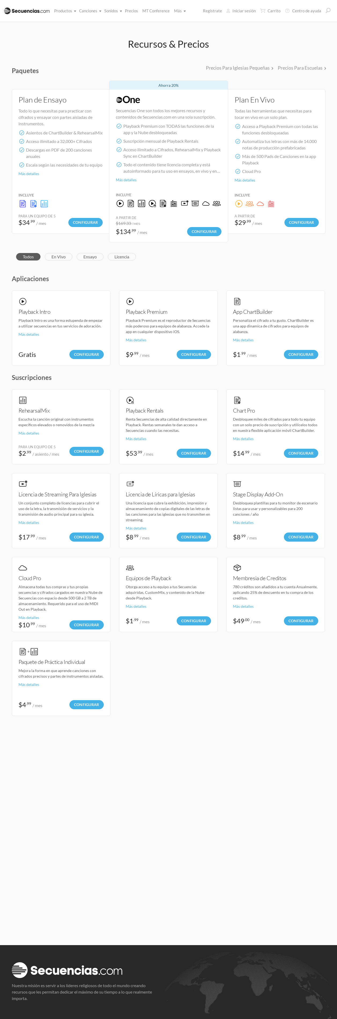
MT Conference (156, 10)
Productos (64, 10)
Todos (28, 256)
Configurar (85, 222)
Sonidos (112, 10)
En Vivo (58, 256)
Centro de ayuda (303, 10)
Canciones (89, 10)
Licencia (121, 256)
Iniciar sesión (241, 10)
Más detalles (28, 173)
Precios (131, 10)
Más (179, 10)
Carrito (270, 10)
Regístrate (212, 10)
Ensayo (90, 256)
